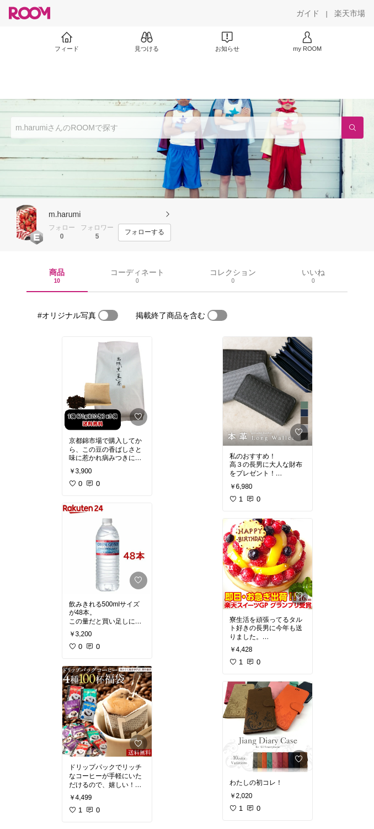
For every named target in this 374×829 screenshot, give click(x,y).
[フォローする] (144, 232)
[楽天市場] (349, 13)
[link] (107, 383)
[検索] (352, 128)
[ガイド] (307, 13)
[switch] (108, 315)
